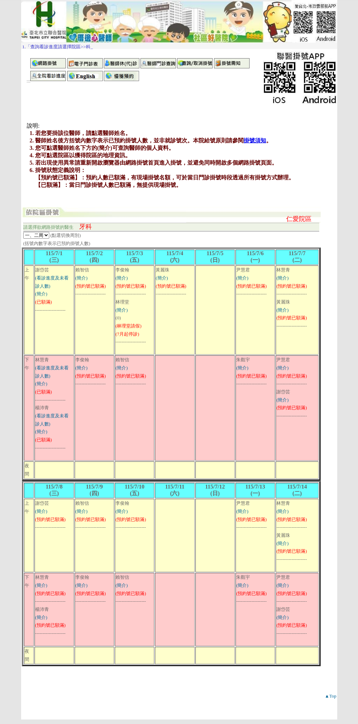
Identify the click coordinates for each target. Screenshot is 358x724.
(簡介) (41, 293)
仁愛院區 (299, 218)
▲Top (331, 696)
